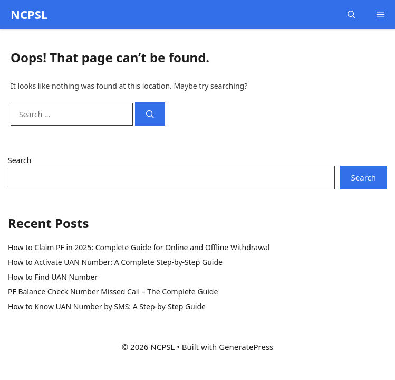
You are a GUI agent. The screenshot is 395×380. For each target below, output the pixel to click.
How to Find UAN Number (53, 277)
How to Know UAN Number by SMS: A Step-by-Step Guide (107, 306)
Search (19, 160)
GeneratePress (246, 346)
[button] (351, 14)
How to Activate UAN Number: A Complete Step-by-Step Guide (115, 262)
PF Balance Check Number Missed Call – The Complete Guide (113, 292)
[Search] (150, 114)
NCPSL (29, 14)
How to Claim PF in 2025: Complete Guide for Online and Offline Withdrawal (139, 247)
